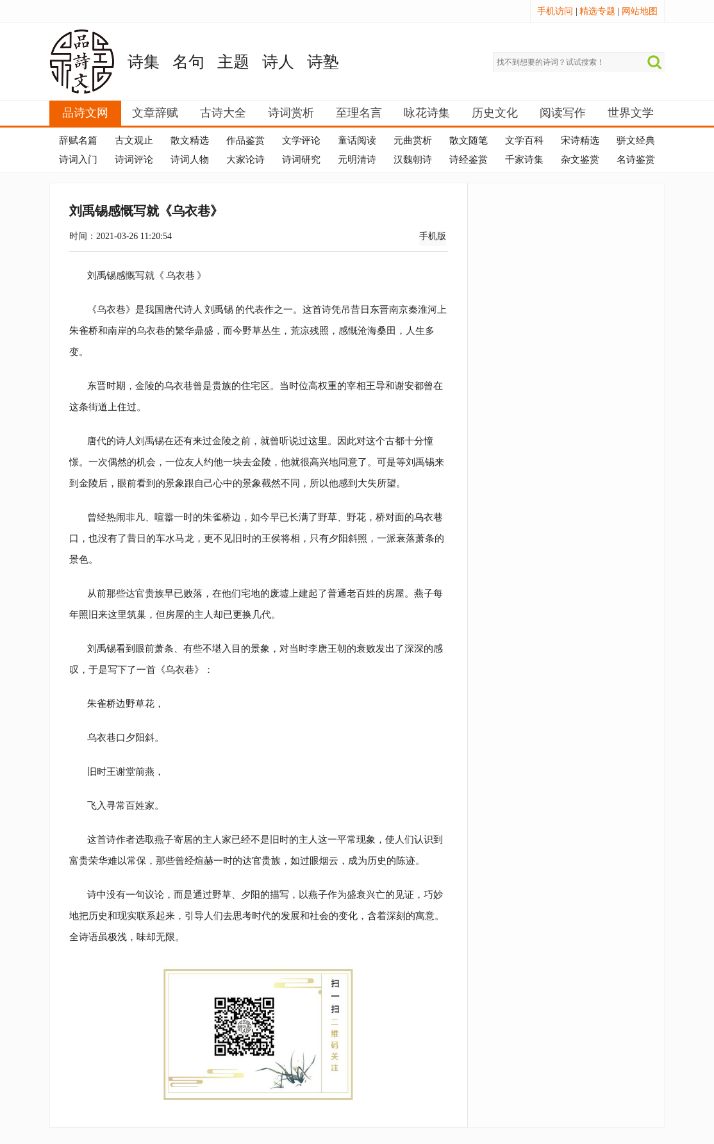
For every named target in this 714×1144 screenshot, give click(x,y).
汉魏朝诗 (413, 159)
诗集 (144, 61)
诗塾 (323, 61)
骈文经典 (636, 140)
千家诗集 (524, 159)
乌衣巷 (180, 275)
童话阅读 (357, 140)
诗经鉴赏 (468, 159)
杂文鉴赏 (580, 159)
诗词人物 (189, 159)
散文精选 (189, 140)
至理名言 (359, 112)
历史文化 (495, 112)
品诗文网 (85, 112)
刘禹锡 (218, 309)
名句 (188, 61)
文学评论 (301, 140)
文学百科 (524, 140)
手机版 (432, 236)
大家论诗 (245, 159)
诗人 (278, 61)
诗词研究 (301, 159)
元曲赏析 (413, 140)
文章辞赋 (155, 112)
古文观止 (134, 140)
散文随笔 (468, 140)
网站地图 (640, 11)
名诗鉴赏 (636, 159)
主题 (233, 61)
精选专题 (597, 11)
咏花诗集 (427, 112)
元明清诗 (357, 159)
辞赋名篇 (78, 140)
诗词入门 (78, 159)
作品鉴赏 (245, 140)
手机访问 (555, 11)
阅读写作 (563, 112)
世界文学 (631, 112)
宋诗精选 (580, 140)
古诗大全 (223, 112)
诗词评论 (134, 159)
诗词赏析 (291, 112)
